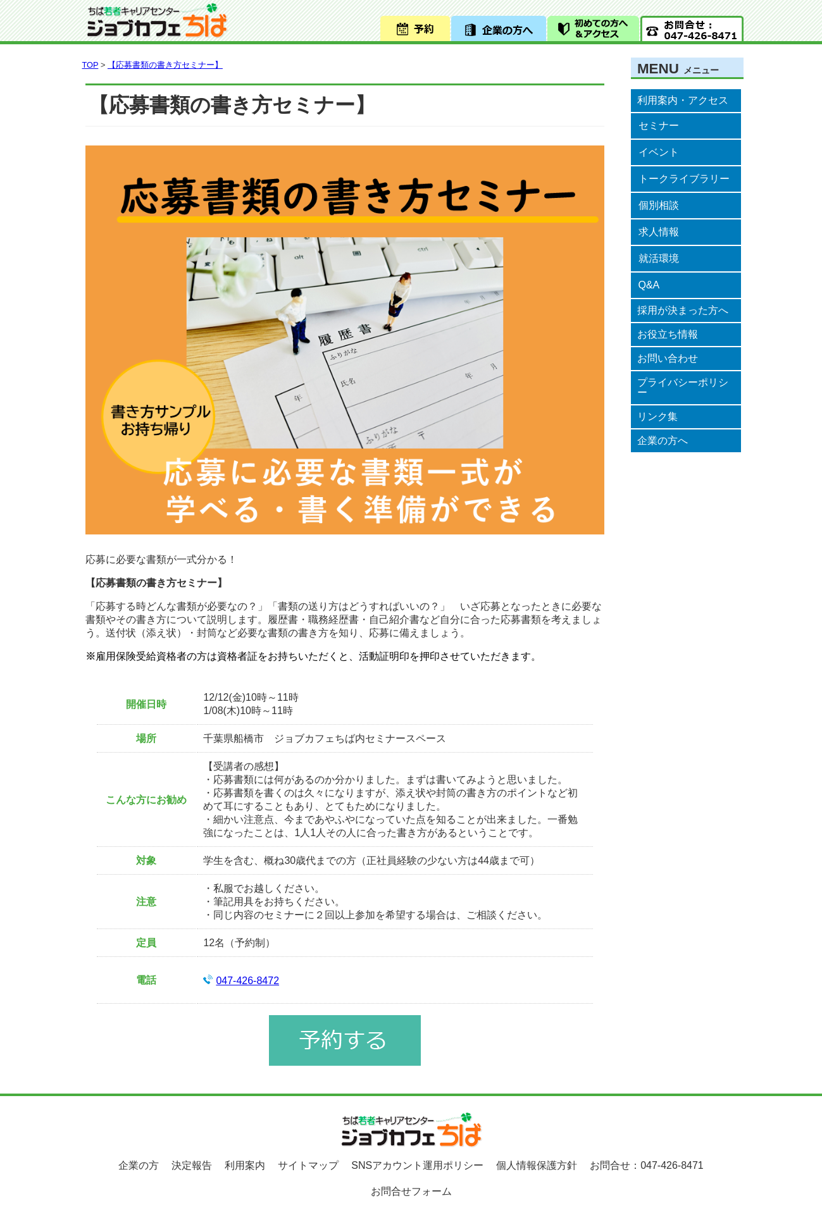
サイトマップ (308, 1165)
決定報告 (191, 1165)
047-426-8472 (247, 980)
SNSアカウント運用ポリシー (417, 1165)
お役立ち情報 (667, 334)
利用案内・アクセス (682, 100)
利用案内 (245, 1165)
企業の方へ (662, 440)
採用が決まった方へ (682, 310)
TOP (90, 65)
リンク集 (657, 416)
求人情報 (658, 231)
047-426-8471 (672, 1165)
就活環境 (658, 258)
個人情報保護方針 (536, 1165)
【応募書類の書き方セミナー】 (165, 65)
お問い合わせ (667, 358)
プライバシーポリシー (682, 387)
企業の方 (138, 1165)
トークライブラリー (684, 178)
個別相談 (658, 205)
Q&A (649, 285)
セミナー (658, 125)
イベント (658, 152)
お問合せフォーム (411, 1191)
